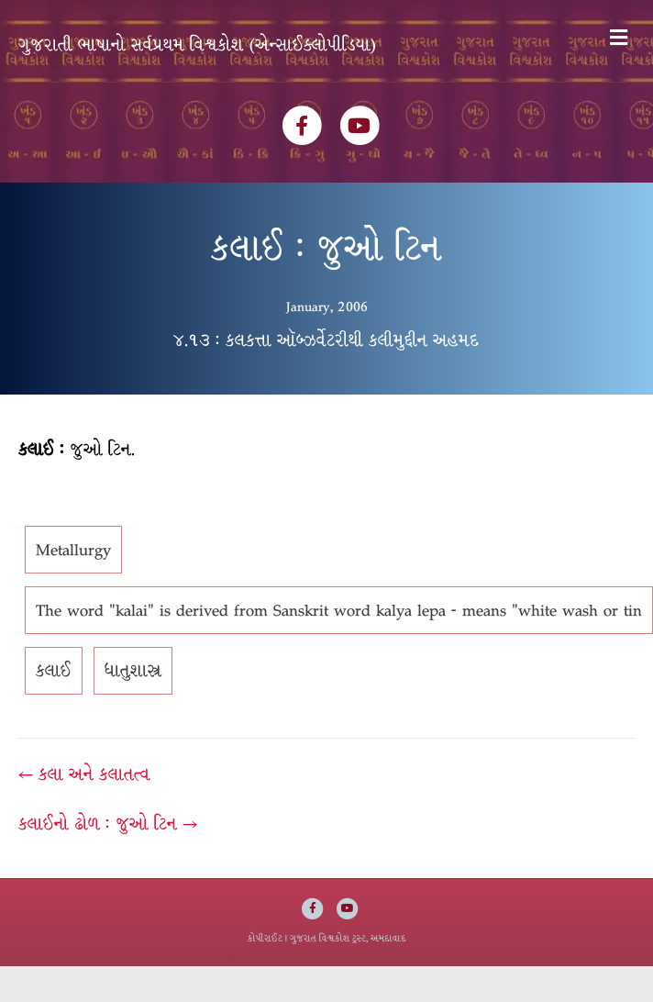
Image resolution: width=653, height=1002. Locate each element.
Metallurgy (73, 549)
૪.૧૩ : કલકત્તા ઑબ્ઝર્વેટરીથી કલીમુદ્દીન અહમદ (326, 340)
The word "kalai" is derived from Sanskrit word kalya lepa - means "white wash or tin (339, 610)
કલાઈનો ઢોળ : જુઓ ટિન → (107, 824)
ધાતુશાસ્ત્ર (133, 671)
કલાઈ (54, 671)
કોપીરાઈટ (265, 938)
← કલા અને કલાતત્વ (84, 774)
